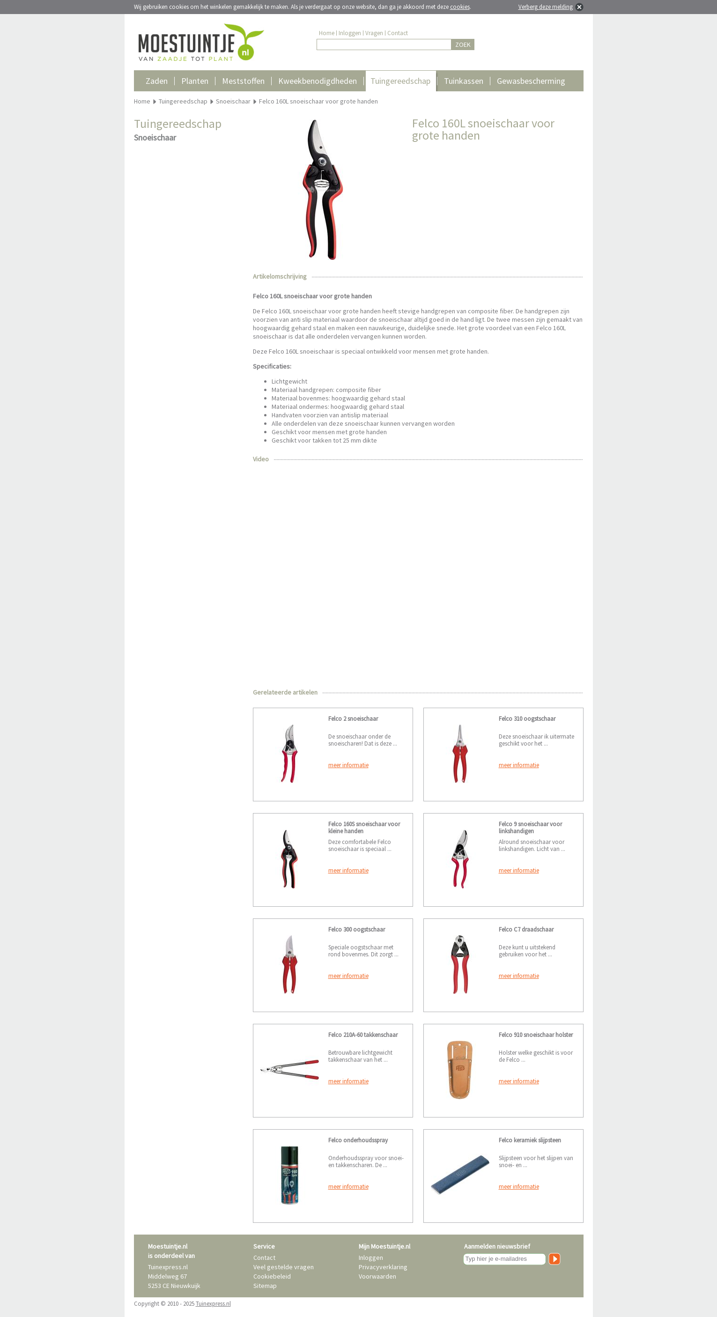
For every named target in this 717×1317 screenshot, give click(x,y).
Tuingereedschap (400, 80)
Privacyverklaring (383, 1267)
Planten (194, 80)
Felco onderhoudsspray (358, 1140)
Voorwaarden (377, 1276)
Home (326, 33)
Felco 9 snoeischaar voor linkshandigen (530, 827)
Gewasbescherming (531, 80)
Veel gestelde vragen (283, 1267)
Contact (397, 33)
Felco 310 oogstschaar (527, 719)
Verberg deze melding (545, 7)
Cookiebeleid (272, 1276)
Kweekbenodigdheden (317, 80)
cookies (460, 7)
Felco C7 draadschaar (526, 929)
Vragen (374, 33)
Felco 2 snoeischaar (353, 719)
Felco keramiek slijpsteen (530, 1140)
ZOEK (463, 44)
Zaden (157, 80)
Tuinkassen (463, 80)
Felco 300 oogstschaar (356, 929)
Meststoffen (243, 80)
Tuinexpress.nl (213, 1304)
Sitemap (265, 1285)
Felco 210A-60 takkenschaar (363, 1035)
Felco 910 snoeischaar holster (536, 1035)
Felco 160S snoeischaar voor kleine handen (364, 827)
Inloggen (350, 33)
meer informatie (348, 765)
